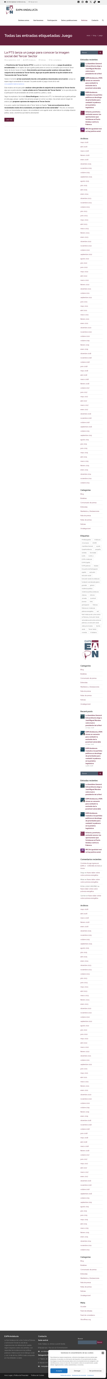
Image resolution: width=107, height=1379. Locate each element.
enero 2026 (84, 159)
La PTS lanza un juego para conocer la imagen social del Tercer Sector (36, 54)
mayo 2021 (84, 306)
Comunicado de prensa (88, 502)
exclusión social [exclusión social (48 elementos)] (86, 575)
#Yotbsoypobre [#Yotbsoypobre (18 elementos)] (86, 539)
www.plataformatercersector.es (14, 84)
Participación (52, 20)
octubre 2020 (85, 336)
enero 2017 (84, 409)
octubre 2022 (85, 250)
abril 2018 (83, 375)
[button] (103, 1353)
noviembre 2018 (86, 358)
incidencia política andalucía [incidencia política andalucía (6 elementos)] (90, 592)
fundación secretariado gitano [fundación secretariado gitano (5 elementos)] (91, 582)
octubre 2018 (85, 362)
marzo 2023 (84, 228)
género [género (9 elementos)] (92, 585)
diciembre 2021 (85, 289)
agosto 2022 (84, 259)
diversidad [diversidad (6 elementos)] (93, 553)
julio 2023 (83, 211)
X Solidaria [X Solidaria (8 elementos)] (93, 632)
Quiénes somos (23, 20)
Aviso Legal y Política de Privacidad (16, 1375)
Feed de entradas (86, 1311)
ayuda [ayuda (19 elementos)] (98, 546)
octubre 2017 (84, 388)
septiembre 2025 (86, 177)
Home (82, 868)
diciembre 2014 (85, 474)
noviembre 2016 (86, 418)
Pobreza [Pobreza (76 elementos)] (95, 605)
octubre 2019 (84, 340)
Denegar (77, 1371)
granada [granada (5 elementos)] (84, 585)
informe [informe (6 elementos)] (92, 595)
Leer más (9, 120)
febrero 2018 (84, 384)
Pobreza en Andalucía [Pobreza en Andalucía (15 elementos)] (88, 608)
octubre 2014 (84, 483)
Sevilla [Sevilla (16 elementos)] (98, 626)
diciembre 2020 (85, 328)
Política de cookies (66, 1375)
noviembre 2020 (86, 332)
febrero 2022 (84, 284)
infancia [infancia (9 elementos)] (84, 595)
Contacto (95, 20)
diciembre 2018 (85, 353)
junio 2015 (83, 448)
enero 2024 (84, 194)
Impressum (90, 1375)
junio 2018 (83, 366)
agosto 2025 (84, 181)
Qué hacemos (38, 20)
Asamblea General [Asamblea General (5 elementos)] (87, 546)
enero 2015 (84, 470)
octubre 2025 (85, 172)
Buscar (80, 1338)
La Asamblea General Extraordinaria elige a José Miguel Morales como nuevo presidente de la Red (93, 69)
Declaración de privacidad (79, 1375)
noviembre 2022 (86, 246)
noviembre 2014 (85, 478)
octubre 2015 (84, 431)
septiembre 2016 (86, 427)
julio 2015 (83, 444)
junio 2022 (84, 267)
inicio (88, 35)
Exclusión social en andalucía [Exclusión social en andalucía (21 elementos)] (90, 579)
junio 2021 (83, 302)
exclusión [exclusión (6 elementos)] (92, 572)
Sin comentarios (56, 60)
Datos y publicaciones (69, 20)
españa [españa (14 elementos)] (84, 572)
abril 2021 (83, 310)
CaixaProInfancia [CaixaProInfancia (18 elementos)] (87, 549)
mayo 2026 (84, 142)
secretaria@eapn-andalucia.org (15, 2)
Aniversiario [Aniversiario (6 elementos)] (85, 543)
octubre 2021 (84, 293)
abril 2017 (83, 401)
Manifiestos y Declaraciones (89, 511)
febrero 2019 (84, 345)
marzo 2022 (84, 280)
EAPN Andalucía (30, 60)
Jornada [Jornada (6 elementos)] (84, 598)
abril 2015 (83, 457)
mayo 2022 (84, 272)
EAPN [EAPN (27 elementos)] (83, 556)
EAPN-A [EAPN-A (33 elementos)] (91, 556)
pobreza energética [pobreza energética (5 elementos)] (87, 611)
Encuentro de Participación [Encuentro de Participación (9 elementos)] (90, 569)
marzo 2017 (84, 405)
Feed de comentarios (87, 1315)
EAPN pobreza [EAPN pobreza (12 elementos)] (86, 566)
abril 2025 (83, 190)
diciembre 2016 (85, 414)
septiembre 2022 (86, 254)
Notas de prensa (86, 520)
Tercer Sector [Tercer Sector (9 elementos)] (92, 629)
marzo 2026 (84, 151)
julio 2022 (83, 263)
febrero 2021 (84, 319)
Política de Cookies (37, 1375)
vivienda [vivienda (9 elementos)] (84, 632)
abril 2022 (83, 276)
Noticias (84, 20)
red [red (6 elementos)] (98, 611)
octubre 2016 (85, 422)
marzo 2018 (84, 379)
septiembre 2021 (86, 297)
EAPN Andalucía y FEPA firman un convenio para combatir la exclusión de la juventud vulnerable (93, 83)
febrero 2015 (84, 465)
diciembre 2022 (85, 241)
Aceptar (59, 1371)
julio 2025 (83, 185)
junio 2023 (84, 215)
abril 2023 (83, 224)
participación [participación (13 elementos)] (85, 605)
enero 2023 (84, 237)
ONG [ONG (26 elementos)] (91, 601)
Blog (82, 494)
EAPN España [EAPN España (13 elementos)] (86, 562)
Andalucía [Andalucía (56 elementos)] (97, 539)
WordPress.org (85, 1319)
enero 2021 (84, 323)
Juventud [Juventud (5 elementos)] (93, 598)
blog (94, 35)
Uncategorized (85, 528)
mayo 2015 (84, 452)
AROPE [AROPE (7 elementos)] (94, 543)
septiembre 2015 (86, 435)
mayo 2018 (84, 371)
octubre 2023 (85, 207)
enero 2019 (84, 349)
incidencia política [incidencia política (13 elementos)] (87, 588)
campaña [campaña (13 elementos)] (98, 549)
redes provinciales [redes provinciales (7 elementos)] (87, 626)
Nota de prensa (85, 515)
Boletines (83, 498)
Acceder (83, 1306)
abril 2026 (83, 147)
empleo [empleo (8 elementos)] (96, 566)
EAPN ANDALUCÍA (21, 10)
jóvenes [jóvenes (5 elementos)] (84, 601)
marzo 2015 (84, 461)
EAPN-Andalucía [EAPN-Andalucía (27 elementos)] (87, 559)
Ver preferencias (95, 1371)
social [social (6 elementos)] (83, 629)
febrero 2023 (84, 233)
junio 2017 (83, 392)
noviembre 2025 (86, 168)
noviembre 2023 (86, 203)
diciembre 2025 (85, 164)
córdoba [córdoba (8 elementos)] (84, 553)
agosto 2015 (84, 440)
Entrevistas (84, 507)
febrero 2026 (84, 155)
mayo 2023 (84, 220)
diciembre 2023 (85, 198)
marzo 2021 (84, 315)
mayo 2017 (84, 396)
